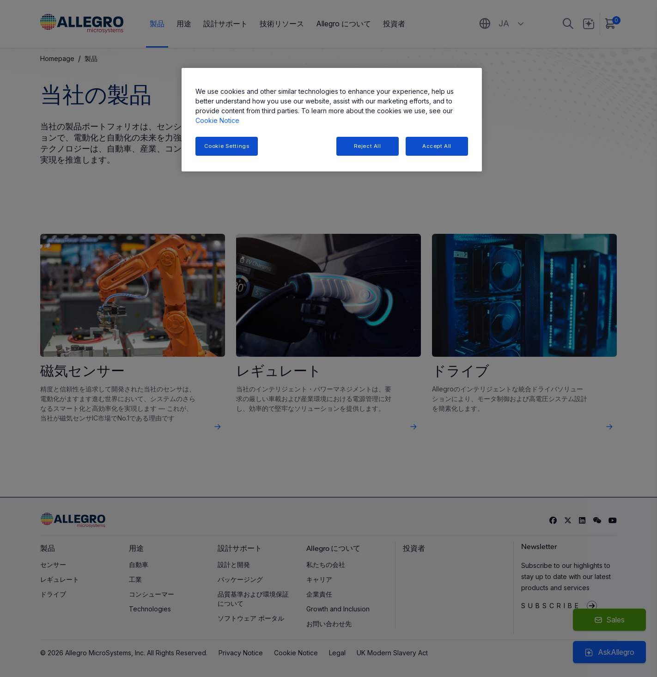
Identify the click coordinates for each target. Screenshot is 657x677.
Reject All (367, 146)
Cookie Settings (226, 146)
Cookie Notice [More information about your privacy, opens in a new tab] (217, 120)
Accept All (436, 146)
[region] (332, 120)
